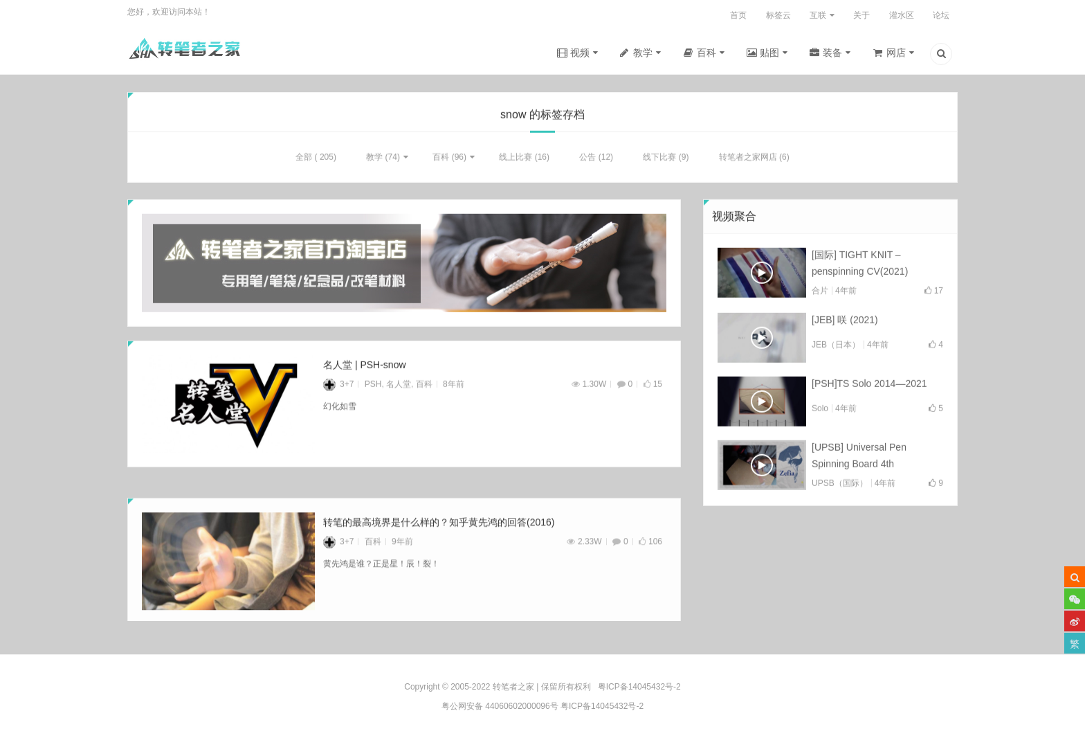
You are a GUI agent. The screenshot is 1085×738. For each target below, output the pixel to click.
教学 (643, 52)
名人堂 (398, 387)
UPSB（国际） (840, 486)
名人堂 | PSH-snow (364, 367)
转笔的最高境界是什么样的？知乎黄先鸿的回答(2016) (438, 540)
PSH (373, 387)
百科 (706, 52)
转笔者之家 (513, 687)
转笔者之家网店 (748, 160)
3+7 (338, 387)
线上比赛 (515, 160)
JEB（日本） (836, 347)
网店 (896, 52)
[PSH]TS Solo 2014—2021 (869, 386)
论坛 (941, 15)
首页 (738, 15)
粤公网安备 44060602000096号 (499, 706)
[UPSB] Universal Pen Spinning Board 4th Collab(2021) (859, 459)
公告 (587, 160)
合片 (820, 293)
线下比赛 (659, 160)
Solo (820, 411)
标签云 (778, 15)
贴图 (769, 52)
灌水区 (901, 15)
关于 (861, 15)
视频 (580, 52)
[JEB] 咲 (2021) (845, 322)
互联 (818, 15)
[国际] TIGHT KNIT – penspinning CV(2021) (860, 266)
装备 (832, 52)
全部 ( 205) (315, 160)
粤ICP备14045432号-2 (602, 706)
